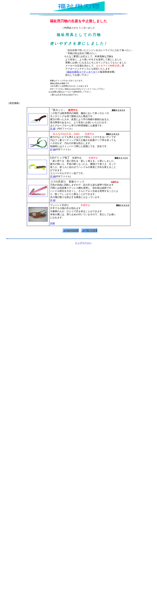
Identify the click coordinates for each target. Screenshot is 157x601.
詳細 (52, 223)
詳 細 (52, 128)
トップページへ (83, 243)
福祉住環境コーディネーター (82, 72)
